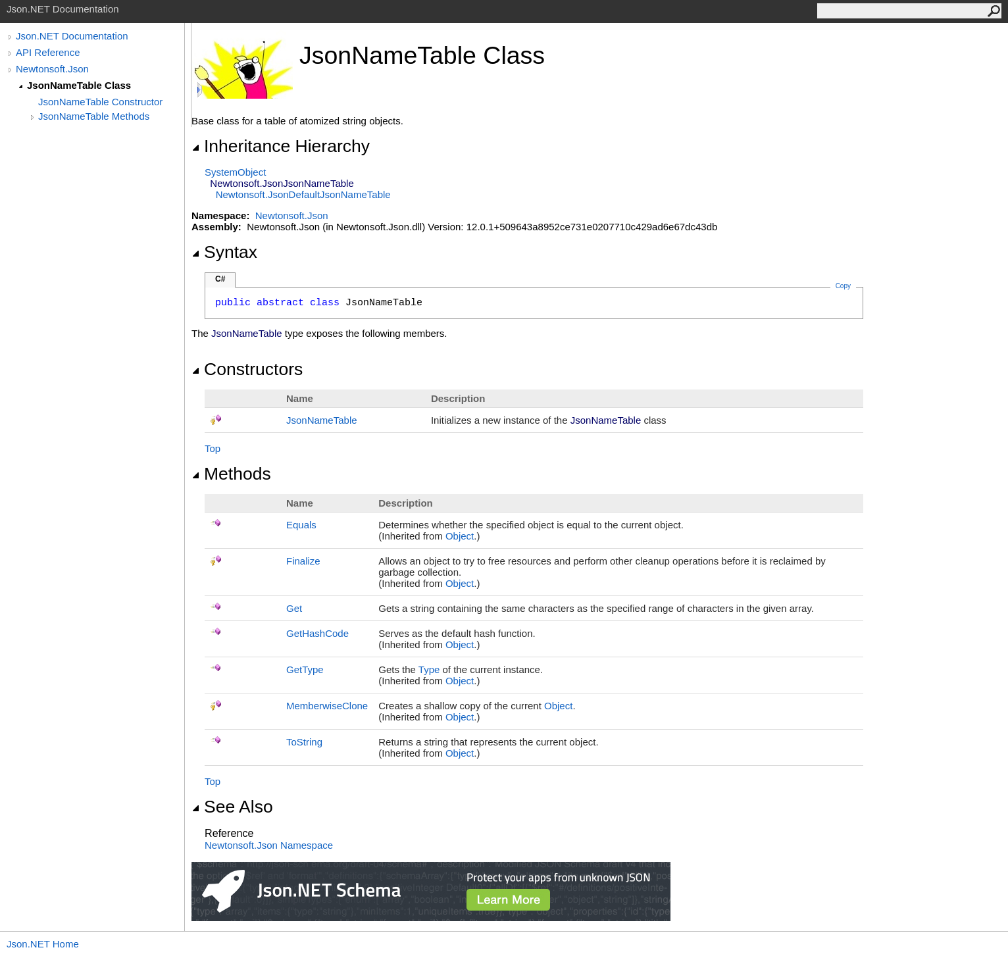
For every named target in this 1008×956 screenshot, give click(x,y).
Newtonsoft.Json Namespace (269, 845)
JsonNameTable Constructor (100, 101)
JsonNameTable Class (79, 85)
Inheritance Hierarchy (280, 146)
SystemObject (235, 172)
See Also (232, 807)
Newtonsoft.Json (52, 68)
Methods (231, 474)
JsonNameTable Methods (93, 116)
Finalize (303, 560)
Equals (301, 524)
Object (459, 535)
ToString (304, 741)
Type (429, 669)
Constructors (247, 369)
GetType (305, 669)
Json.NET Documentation (72, 35)
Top (212, 448)
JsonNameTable (321, 420)
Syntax (224, 252)
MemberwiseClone (327, 705)
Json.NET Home (43, 943)
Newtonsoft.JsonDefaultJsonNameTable (303, 194)
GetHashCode (317, 633)
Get (294, 608)
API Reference (48, 52)
